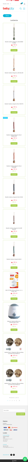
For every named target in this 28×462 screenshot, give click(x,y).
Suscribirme (20, 414)
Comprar (14, 50)
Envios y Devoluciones (7, 424)
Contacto (4, 423)
